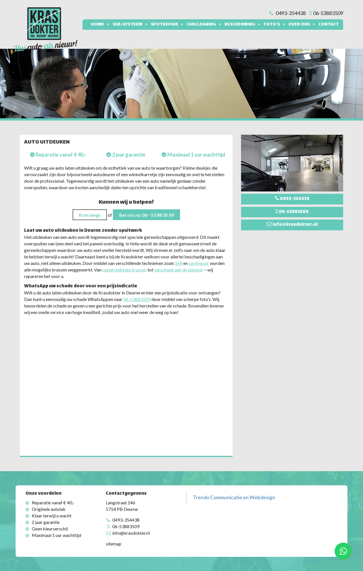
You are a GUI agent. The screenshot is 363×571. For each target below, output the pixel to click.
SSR (178, 263)
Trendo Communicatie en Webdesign (234, 497)
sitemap (113, 543)
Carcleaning (201, 24)
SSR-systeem (127, 24)
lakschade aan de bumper (178, 269)
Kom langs (90, 215)
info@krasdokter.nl (131, 533)
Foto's (272, 24)
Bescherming (240, 24)
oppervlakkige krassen (124, 269)
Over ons (299, 24)
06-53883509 (137, 299)
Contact (328, 24)
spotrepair (199, 263)
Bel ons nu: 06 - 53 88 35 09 (146, 215)
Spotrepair (164, 24)
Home (97, 24)
